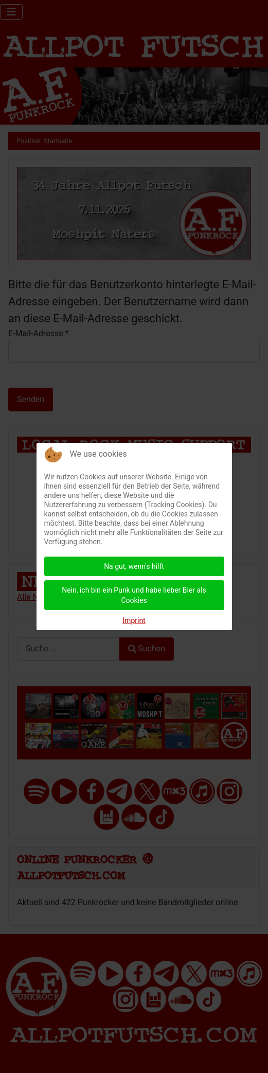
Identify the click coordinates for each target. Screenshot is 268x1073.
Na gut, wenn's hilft (134, 566)
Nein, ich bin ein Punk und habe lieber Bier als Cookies (134, 595)
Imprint (133, 620)
